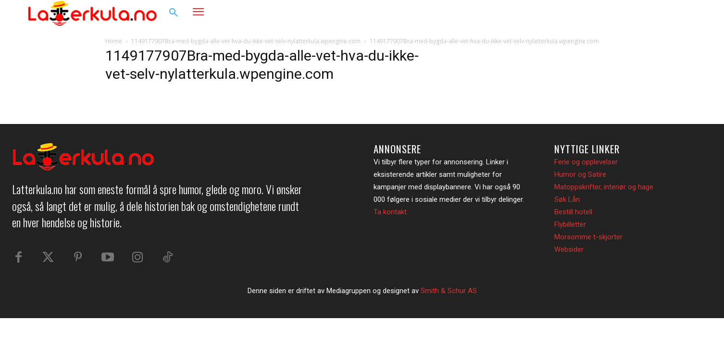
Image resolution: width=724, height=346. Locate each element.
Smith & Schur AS (449, 290)
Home (113, 41)
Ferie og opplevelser (586, 162)
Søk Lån (567, 199)
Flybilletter (570, 224)
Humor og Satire (580, 174)
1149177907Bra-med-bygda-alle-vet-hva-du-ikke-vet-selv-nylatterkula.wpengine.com (246, 41)
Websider (569, 249)
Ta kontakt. (391, 212)
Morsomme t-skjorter (588, 237)
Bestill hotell (573, 212)
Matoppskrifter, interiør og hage (603, 187)
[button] (173, 13)
